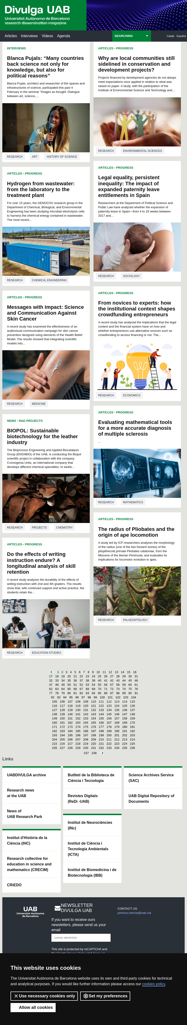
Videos (47, 36)
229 (77, 748)
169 (124, 722)
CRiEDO (14, 885)
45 (130, 680)
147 (124, 714)
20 (69, 676)
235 (124, 748)
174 (77, 727)
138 (54, 714)
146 (116, 714)
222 (109, 743)
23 (87, 676)
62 (50, 689)
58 (117, 684)
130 (77, 710)
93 (58, 697)
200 (109, 735)
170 (132, 722)
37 (81, 680)
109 (85, 701)
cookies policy (153, 984)
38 (87, 680)
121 (93, 706)
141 (77, 714)
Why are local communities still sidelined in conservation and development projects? (136, 64)
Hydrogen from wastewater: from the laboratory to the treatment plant (41, 189)
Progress (33, 173)
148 (132, 714)
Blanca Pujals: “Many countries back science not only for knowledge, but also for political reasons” (45, 67)
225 (132, 743)
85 (99, 693)
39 (93, 680)
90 (130, 693)
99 (95, 697)
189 (109, 731)
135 (116, 710)
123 (109, 706)
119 (77, 706)
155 (101, 718)
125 (124, 706)
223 (116, 743)
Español (181, 36)
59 (124, 684)
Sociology (131, 276)
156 (109, 718)
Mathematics (133, 502)
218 (77, 743)
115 (132, 701)
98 (89, 697)
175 (85, 727)
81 (75, 693)
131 (85, 710)
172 (62, 727)
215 (54, 743)
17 (50, 676)
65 (69, 689)
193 (54, 735)
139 (62, 714)
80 (69, 693)
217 (70, 743)
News (11, 421)
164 (85, 722)
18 (56, 676)
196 (77, 735)
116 (54, 706)
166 (101, 722)
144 (101, 714)
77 (50, 693)
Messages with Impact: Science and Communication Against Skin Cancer (45, 313)
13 (116, 672)
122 (101, 706)
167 (109, 722)
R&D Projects (31, 421)
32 (50, 680)
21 (75, 676)
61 (136, 684)
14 (122, 672)
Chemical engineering (49, 280)
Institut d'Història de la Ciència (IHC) (27, 840)
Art (35, 156)
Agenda (63, 36)
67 (81, 689)
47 (50, 684)
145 (109, 714)
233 (109, 748)
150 (62, 718)
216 (62, 743)
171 (54, 727)
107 (70, 701)
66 (75, 689)
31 (136, 676)
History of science (62, 156)
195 (70, 735)
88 (117, 693)
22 (81, 676)
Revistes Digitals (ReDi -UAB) (83, 798)
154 (93, 718)
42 (111, 680)
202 (124, 735)
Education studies (46, 652)
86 (105, 693)
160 (54, 722)
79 (63, 693)
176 (93, 727)
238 (94, 753)
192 (132, 731)
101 (110, 697)
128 (62, 710)
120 (85, 706)
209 (93, 739)
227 (62, 748)
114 (124, 701)
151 (70, 718)
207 (77, 739)
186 (85, 731)
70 (99, 689)
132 (93, 710)
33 (56, 680)
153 (85, 718)
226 (54, 748)
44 (124, 680)
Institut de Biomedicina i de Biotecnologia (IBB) (92, 872)
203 (132, 735)
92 (52, 697)
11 (104, 672)
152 (77, 718)
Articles (11, 36)
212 (116, 739)
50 (69, 684)
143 (93, 714)
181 (132, 727)
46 (136, 680)
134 (109, 710)
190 (116, 731)
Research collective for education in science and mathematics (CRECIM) (29, 864)
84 (93, 693)
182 (54, 731)
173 (70, 727)
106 (62, 701)
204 (54, 739)
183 (62, 731)
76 (136, 689)
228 (70, 748)
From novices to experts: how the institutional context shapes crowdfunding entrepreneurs (136, 308)
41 (105, 680)
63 (56, 689)
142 (85, 714)
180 (124, 727)
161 (62, 722)
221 (101, 743)
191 (124, 731)
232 (101, 748)
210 (101, 739)
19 (63, 676)
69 (93, 689)
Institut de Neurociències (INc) (90, 825)
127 (54, 710)
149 (54, 718)
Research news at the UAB (20, 793)
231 (93, 748)
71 (105, 689)
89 (124, 693)
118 (70, 706)
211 (109, 739)
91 (136, 693)
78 (56, 693)
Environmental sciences (142, 151)
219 (85, 743)
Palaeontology (135, 620)
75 (130, 689)
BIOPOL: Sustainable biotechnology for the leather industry (42, 436)
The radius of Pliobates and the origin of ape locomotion (136, 532)
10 (98, 672)
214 (132, 739)
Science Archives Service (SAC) (151, 778)
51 (75, 684)
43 (117, 680)
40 (99, 680)
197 (85, 735)
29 (124, 676)
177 (101, 727)
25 (99, 676)
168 (116, 722)
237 (86, 753)
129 (70, 710)
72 (111, 689)
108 (77, 701)
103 (125, 697)
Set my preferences (105, 996)
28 (117, 676)
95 (70, 697)
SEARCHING (124, 36)
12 (110, 672)
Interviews (29, 36)
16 (134, 672)
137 (132, 710)
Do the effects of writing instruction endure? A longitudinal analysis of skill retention (41, 563)
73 (117, 689)
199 (101, 735)
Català (170, 36)
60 (130, 684)
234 (116, 748)
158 (124, 718)
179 (116, 727)
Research (15, 156)
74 (124, 689)
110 (93, 701)
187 (93, 731)
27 (111, 676)
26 (105, 676)
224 (124, 743)
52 (81, 684)
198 (93, 735)
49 (63, 684)
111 (101, 701)
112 (109, 701)
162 (70, 722)
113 (116, 701)
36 (75, 680)
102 (118, 697)
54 (93, 684)
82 (81, 693)
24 (93, 676)
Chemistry (64, 527)
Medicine (39, 403)
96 (77, 697)
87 (111, 693)
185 (77, 731)
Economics (131, 395)
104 (133, 697)
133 (101, 710)
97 (83, 697)
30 (130, 676)
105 (54, 701)
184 (70, 731)
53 (87, 684)
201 (116, 735)
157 (116, 718)
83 (87, 693)
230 (85, 748)
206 (70, 739)
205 (62, 739)
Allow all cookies (33, 1007)
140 (70, 714)
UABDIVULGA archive (26, 775)
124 (116, 706)
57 (111, 684)
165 (93, 722)
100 (102, 697)
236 (132, 748)
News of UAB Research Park (24, 814)
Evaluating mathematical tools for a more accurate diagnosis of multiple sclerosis (135, 428)
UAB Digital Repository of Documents (151, 798)
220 (93, 743)
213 (124, 739)
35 (69, 680)
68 (87, 689)
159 (132, 718)
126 (132, 706)
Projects (39, 527)
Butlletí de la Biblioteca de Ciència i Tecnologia (91, 778)
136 (124, 710)
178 (109, 727)
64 (63, 689)
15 (128, 672)
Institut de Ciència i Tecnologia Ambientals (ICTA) (88, 849)
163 (77, 722)
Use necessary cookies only (44, 996)
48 (56, 684)
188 (101, 731)
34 (63, 680)
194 (62, 735)
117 (62, 706)
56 (105, 684)
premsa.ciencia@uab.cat (134, 913)
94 (64, 697)
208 (85, 739)
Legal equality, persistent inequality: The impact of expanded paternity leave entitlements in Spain (129, 186)
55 (99, 684)
